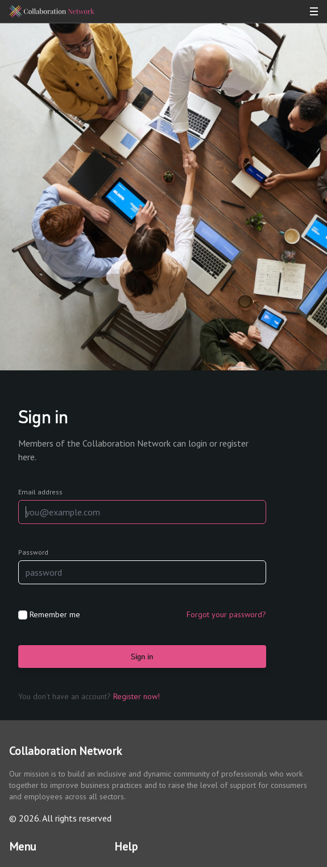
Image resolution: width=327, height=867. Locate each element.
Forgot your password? (226, 614)
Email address (40, 492)
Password (33, 552)
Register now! (136, 696)
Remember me (55, 614)
